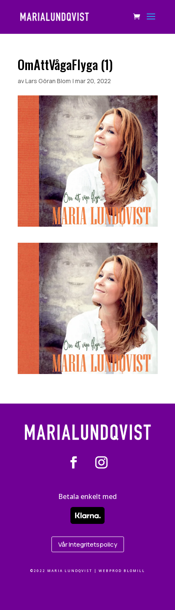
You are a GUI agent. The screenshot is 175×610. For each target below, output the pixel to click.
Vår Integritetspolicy (87, 544)
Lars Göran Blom (48, 81)
